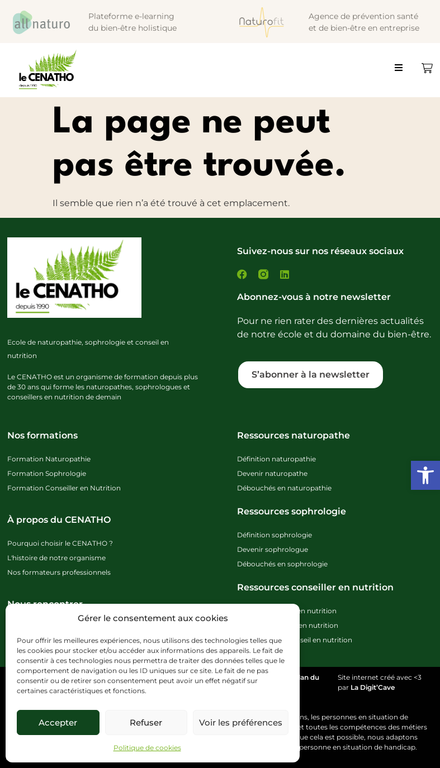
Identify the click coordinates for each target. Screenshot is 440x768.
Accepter (58, 722)
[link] (425, 475)
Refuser (146, 722)
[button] (404, 72)
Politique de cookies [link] (147, 747)
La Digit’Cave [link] (373, 687)
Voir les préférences (240, 722)
